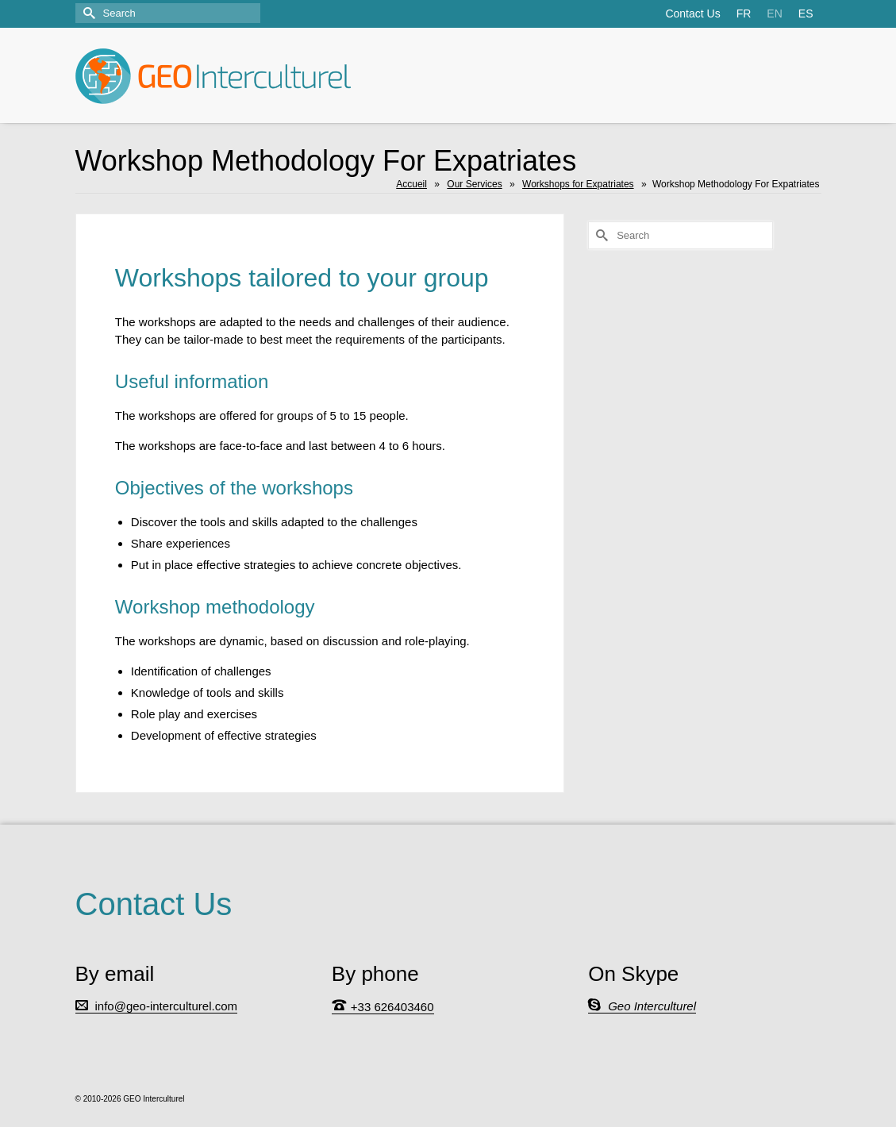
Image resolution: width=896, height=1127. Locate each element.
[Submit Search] (87, 13)
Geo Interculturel (652, 1006)
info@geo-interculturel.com (166, 1006)
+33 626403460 (392, 1007)
